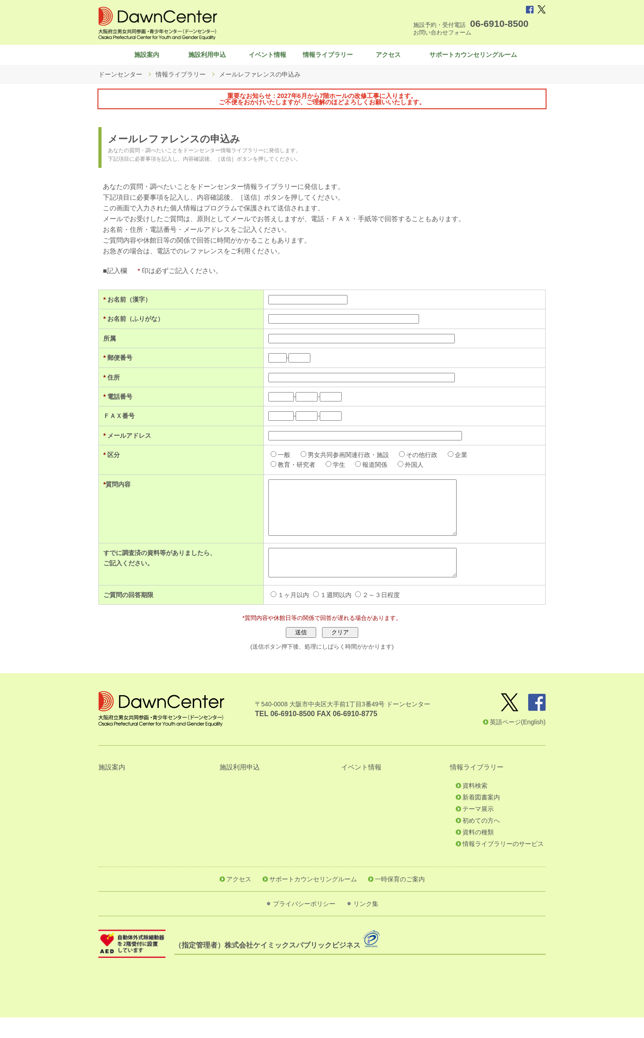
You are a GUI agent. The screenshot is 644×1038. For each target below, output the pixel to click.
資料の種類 (478, 852)
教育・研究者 (287, 469)
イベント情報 (267, 56)
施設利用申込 (207, 56)
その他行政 (413, 459)
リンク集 (365, 924)
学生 (329, 469)
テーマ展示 (478, 829)
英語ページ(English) (518, 742)
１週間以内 (326, 615)
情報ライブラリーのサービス (503, 864)
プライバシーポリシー (304, 924)
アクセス (388, 56)
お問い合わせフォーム (442, 32)
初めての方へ (481, 841)
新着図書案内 (481, 817)
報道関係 (366, 469)
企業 (452, 459)
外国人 (405, 469)
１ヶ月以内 (284, 615)
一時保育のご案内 (400, 899)
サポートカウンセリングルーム (473, 56)
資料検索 (474, 806)
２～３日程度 (372, 615)
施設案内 (146, 56)
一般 (275, 459)
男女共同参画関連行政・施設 (339, 459)
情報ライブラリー (328, 56)
